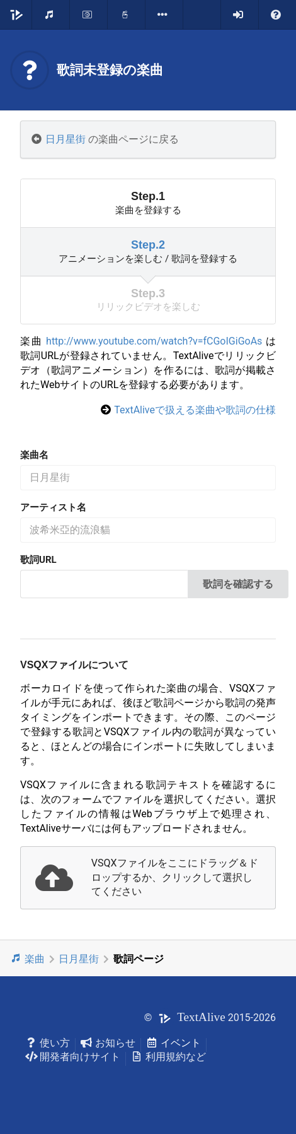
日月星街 (65, 139)
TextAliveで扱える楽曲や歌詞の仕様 (195, 410)
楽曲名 (34, 455)
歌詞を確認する (238, 584)
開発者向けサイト (72, 1057)
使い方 (47, 1043)
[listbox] (164, 14)
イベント (173, 1043)
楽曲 (27, 958)
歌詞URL (38, 559)
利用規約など (168, 1057)
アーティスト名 (53, 507)
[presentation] (148, 878)
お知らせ (108, 1043)
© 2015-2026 (210, 1018)
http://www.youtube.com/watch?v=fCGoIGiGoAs (154, 341)
